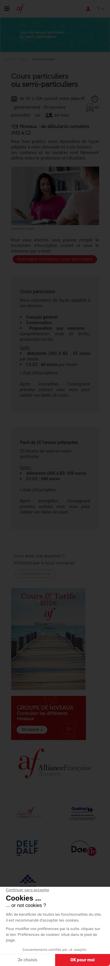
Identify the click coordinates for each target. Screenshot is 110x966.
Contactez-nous (35, 573)
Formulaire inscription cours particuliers (54, 259)
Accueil (10, 59)
